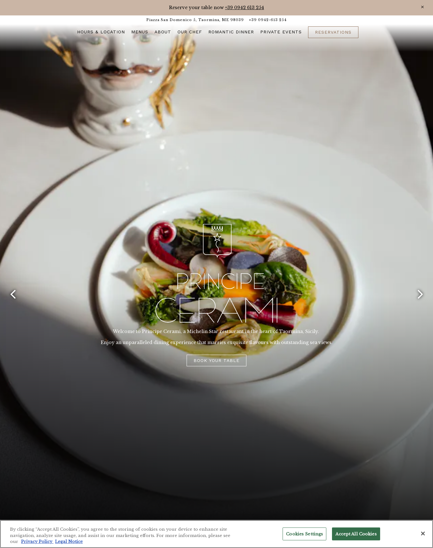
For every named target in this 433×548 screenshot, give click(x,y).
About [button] (163, 31)
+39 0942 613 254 (244, 7)
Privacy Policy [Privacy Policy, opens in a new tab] (37, 541)
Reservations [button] (333, 32)
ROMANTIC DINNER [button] (231, 31)
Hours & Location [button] (101, 31)
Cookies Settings (304, 533)
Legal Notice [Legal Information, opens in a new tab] (69, 541)
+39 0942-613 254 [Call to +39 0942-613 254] (268, 20)
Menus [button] (139, 31)
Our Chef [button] (189, 31)
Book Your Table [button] (216, 360)
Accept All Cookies (355, 533)
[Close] (422, 7)
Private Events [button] (281, 31)
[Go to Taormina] (195, 20)
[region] (216, 534)
